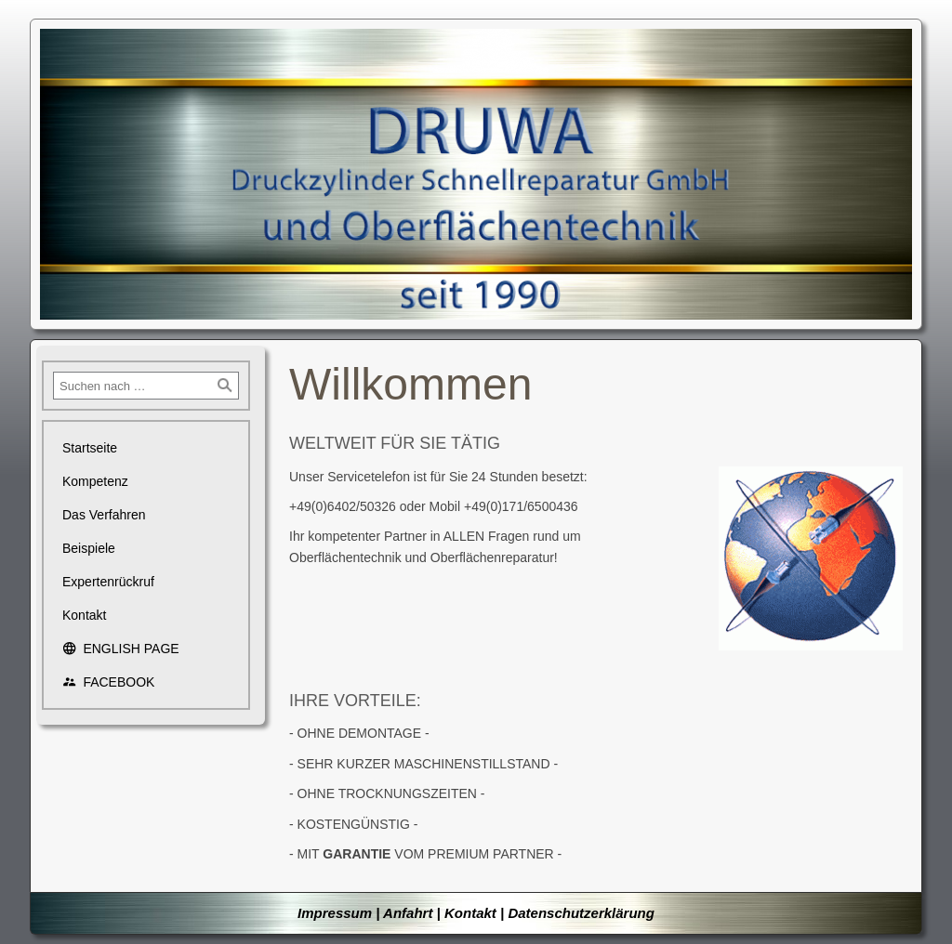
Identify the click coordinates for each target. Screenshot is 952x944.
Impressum (335, 913)
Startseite (89, 447)
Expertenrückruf (108, 581)
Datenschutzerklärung (581, 913)
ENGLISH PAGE (120, 648)
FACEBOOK (108, 682)
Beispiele (88, 548)
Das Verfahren (104, 514)
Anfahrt (407, 913)
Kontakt (84, 615)
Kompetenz (95, 481)
